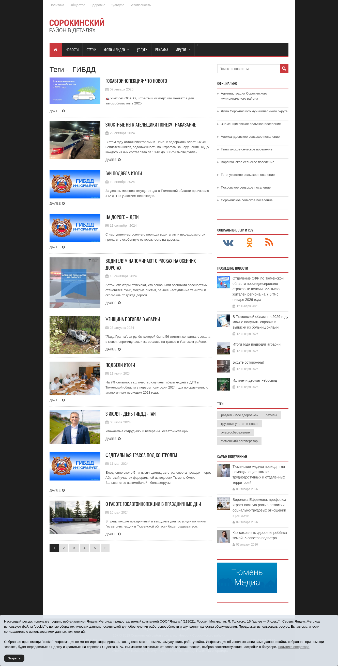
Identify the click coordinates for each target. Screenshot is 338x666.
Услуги (142, 49)
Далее (55, 111)
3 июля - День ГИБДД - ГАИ (130, 413)
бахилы (271, 415)
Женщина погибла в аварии (132, 319)
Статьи (91, 49)
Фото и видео (114, 49)
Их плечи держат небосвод (255, 380)
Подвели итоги (120, 365)
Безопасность (140, 5)
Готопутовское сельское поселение (248, 175)
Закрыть (14, 658)
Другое (181, 49)
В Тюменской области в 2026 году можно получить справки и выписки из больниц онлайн (260, 322)
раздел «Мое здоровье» (239, 415)
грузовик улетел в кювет (239, 424)
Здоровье (97, 5)
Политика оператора (293, 647)
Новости (72, 49)
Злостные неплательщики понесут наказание (150, 124)
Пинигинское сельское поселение (246, 149)
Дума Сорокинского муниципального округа (254, 111)
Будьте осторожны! (248, 362)
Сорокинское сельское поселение (247, 200)
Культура (117, 5)
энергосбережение (235, 432)
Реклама (161, 49)
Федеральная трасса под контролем (141, 455)
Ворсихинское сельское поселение (247, 162)
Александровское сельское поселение (250, 136)
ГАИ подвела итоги (123, 173)
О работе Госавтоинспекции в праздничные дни (153, 504)
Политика (57, 5)
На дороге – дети (122, 217)
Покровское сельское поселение (246, 187)
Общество (77, 5)
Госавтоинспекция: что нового (136, 81)
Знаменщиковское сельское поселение (251, 124)
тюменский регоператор (239, 441)
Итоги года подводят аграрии (257, 344)
